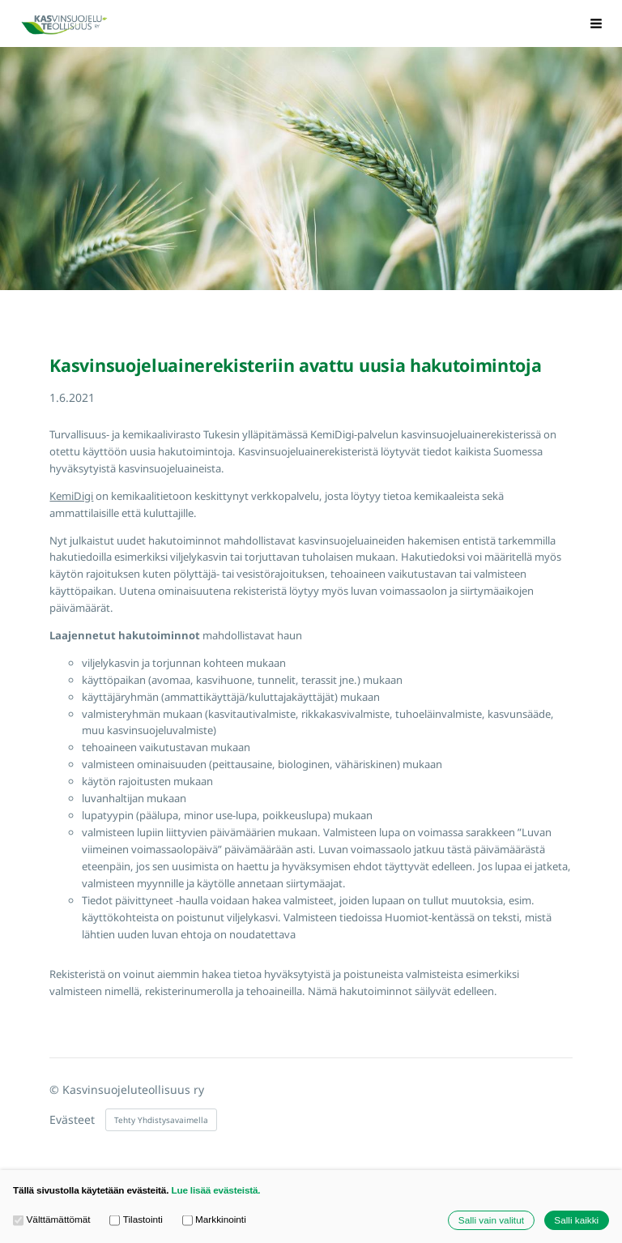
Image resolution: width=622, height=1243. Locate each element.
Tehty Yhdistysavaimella (161, 1120)
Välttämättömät (52, 1219)
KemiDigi (71, 496)
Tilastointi (136, 1219)
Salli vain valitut (491, 1220)
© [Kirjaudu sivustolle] (55, 1089)
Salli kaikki (576, 1220)
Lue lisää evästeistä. (215, 1190)
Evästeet (72, 1120)
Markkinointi (214, 1219)
